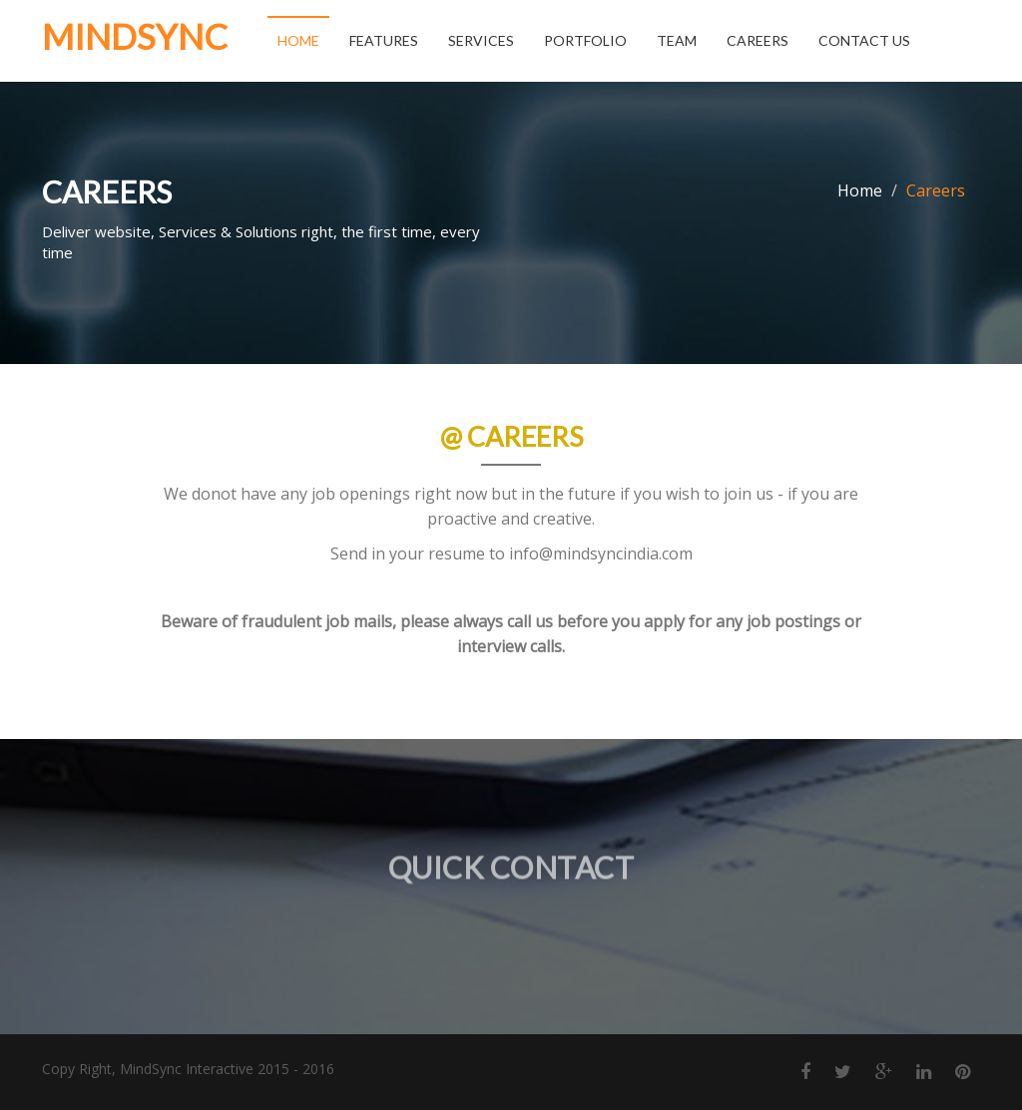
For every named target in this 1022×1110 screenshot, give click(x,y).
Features (383, 40)
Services (481, 40)
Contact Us (864, 40)
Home (298, 40)
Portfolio (585, 40)
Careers (757, 40)
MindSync (135, 36)
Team (677, 40)
